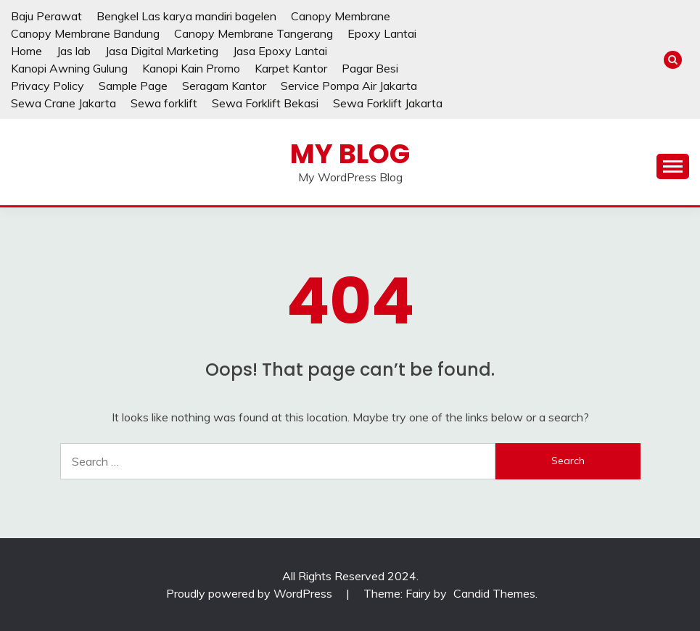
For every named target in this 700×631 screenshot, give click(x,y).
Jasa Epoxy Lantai (280, 51)
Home (26, 51)
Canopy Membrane (340, 16)
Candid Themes (494, 593)
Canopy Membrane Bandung (85, 33)
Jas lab (74, 51)
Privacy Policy (47, 85)
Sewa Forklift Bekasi (265, 103)
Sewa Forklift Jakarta (387, 103)
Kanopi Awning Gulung (69, 68)
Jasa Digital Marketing (161, 51)
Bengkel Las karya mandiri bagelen (186, 16)
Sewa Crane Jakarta (63, 103)
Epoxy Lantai (381, 33)
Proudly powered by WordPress (250, 593)
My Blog (350, 154)
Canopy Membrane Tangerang (253, 33)
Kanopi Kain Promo (191, 68)
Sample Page (133, 85)
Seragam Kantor (224, 85)
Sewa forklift (164, 103)
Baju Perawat (46, 16)
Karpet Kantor (291, 68)
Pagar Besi (370, 68)
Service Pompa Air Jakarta (349, 85)
